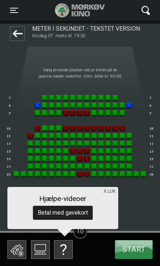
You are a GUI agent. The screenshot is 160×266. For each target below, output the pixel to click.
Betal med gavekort (63, 212)
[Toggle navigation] (14, 10)
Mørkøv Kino (72, 10)
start (133, 249)
